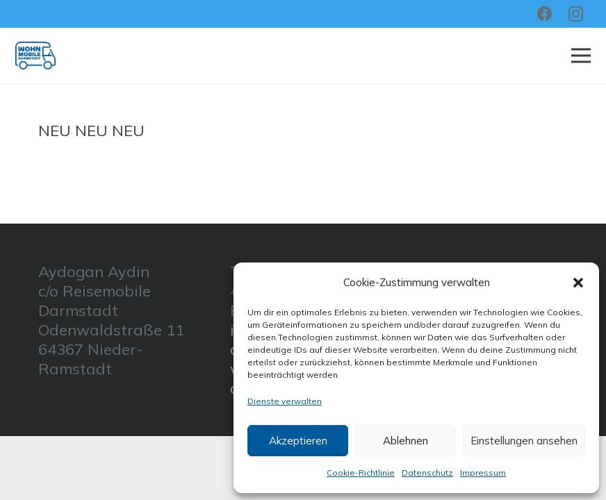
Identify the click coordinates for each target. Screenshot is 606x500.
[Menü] (581, 55)
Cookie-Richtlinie (361, 472)
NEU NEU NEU (91, 130)
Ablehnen (405, 440)
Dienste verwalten (284, 401)
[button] (578, 283)
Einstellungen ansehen (524, 440)
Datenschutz (427, 472)
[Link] (35, 55)
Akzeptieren (298, 440)
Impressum (483, 472)
